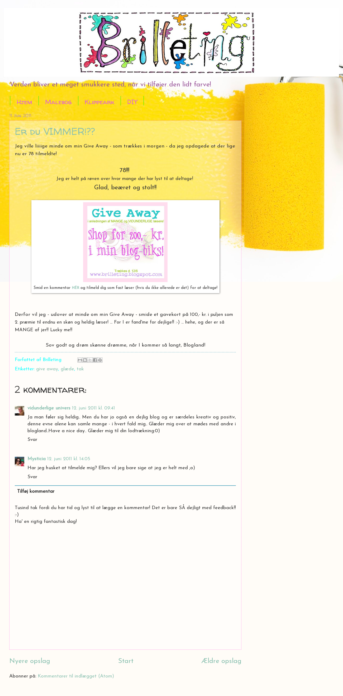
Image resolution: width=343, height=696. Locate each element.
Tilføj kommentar (35, 491)
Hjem (24, 102)
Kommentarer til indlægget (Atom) (76, 676)
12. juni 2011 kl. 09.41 (93, 408)
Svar (32, 439)
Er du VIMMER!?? (55, 131)
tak (80, 369)
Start (126, 661)
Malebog (58, 102)
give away (47, 369)
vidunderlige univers (48, 408)
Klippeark (99, 102)
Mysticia (36, 459)
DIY (132, 102)
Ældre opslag (221, 661)
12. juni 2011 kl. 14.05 (68, 459)
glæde (67, 369)
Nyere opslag (29, 661)
